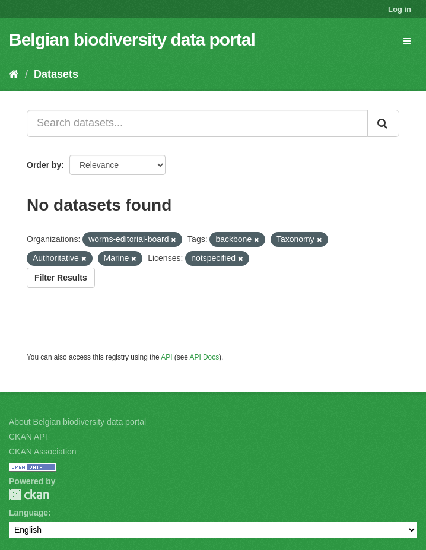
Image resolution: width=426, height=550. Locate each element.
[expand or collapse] (407, 41)
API (166, 357)
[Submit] (383, 123)
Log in (399, 9)
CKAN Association (43, 451)
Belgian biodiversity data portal (132, 39)
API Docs (205, 357)
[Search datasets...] (197, 123)
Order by (44, 165)
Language (28, 512)
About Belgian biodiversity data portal (77, 422)
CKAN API (28, 436)
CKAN (29, 494)
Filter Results (60, 277)
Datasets (56, 74)
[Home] (14, 74)
